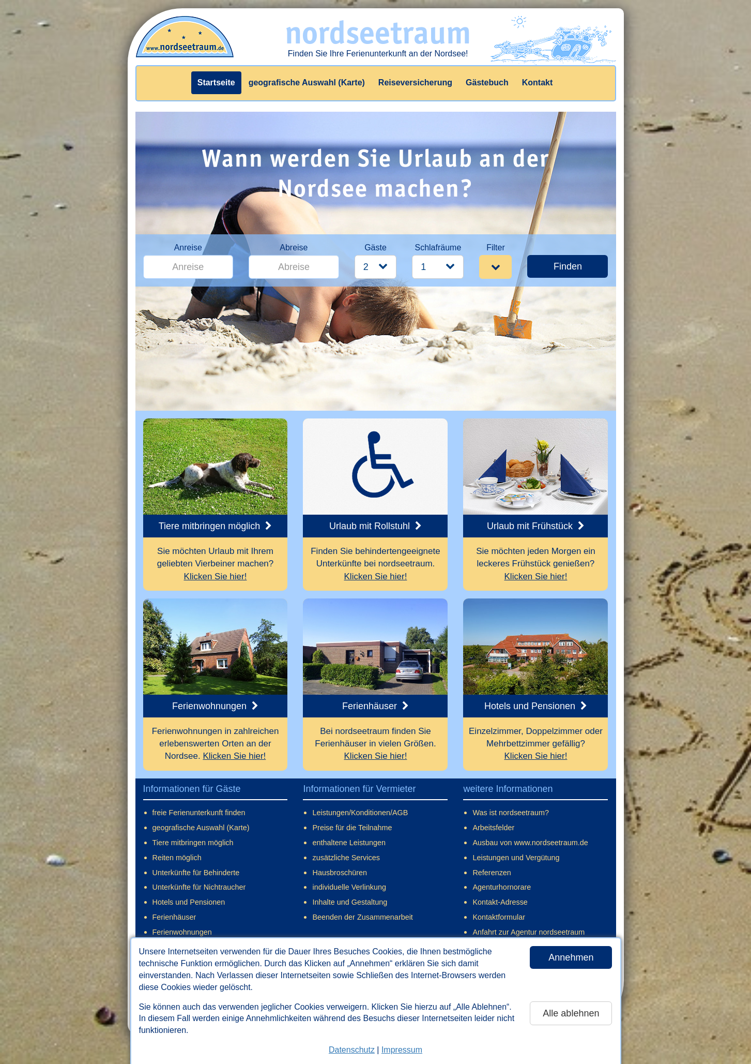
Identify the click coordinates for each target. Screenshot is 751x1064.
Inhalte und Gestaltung (349, 902)
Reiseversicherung (415, 82)
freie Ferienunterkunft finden (199, 812)
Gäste (375, 247)
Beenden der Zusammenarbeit (362, 917)
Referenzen (491, 872)
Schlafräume (438, 247)
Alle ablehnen (571, 1013)
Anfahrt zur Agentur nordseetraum (528, 932)
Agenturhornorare (501, 887)
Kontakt (537, 82)
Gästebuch (487, 82)
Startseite (216, 82)
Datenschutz (352, 1049)
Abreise (294, 247)
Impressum (401, 1049)
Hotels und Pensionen (188, 902)
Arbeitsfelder (493, 827)
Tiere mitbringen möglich (193, 842)
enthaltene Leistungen (349, 842)
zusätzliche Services (345, 857)
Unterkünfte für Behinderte (196, 872)
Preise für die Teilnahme (352, 827)
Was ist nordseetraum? (510, 812)
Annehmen (570, 957)
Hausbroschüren (339, 872)
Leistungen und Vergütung (515, 857)
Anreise (188, 247)
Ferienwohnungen (182, 932)
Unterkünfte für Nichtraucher (199, 887)
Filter (495, 247)
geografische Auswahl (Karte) (307, 82)
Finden (568, 266)
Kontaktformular (498, 917)
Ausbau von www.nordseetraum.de (530, 842)
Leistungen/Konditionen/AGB (360, 812)
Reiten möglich (177, 857)
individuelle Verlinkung (349, 887)
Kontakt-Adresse (499, 902)
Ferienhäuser (174, 917)
